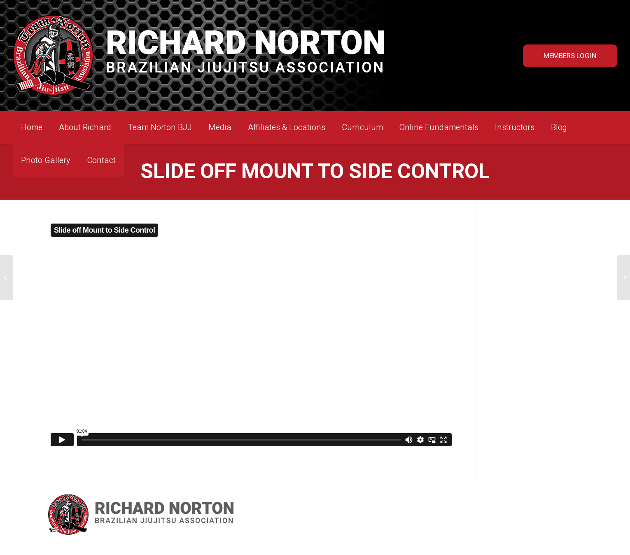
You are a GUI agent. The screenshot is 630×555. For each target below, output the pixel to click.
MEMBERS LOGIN (570, 56)
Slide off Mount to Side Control (315, 172)
